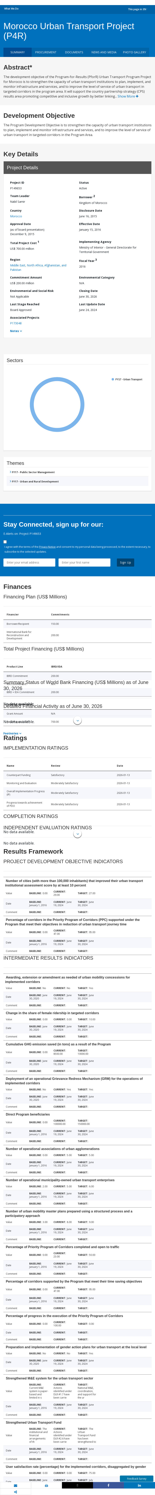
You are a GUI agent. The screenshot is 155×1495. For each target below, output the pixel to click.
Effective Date (89, 224)
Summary (17, 52)
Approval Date (20, 224)
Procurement (46, 52)
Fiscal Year (88, 260)
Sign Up (125, 562)
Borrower (87, 196)
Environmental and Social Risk (32, 291)
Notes (14, 331)
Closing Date (88, 291)
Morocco (16, 216)
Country (16, 210)
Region (15, 259)
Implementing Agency (95, 242)
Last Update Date (92, 304)
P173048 (16, 323)
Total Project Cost (24, 242)
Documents (74, 52)
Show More (128, 96)
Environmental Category (97, 277)
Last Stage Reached (24, 304)
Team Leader (19, 196)
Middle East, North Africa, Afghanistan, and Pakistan (38, 267)
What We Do (11, 8)
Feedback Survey (136, 1478)
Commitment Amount (26, 277)
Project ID (17, 182)
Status (84, 182)
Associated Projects (24, 317)
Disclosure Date (90, 210)
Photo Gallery (134, 52)
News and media (103, 52)
